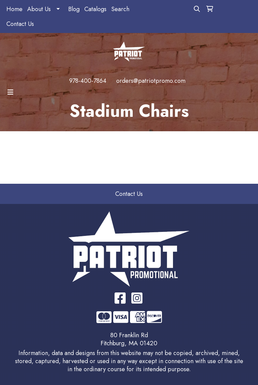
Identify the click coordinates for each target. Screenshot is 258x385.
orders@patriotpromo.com (150, 81)
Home (14, 9)
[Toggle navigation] (10, 92)
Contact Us (20, 24)
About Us (39, 9)
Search (120, 9)
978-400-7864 (87, 81)
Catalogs (95, 9)
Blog (74, 9)
